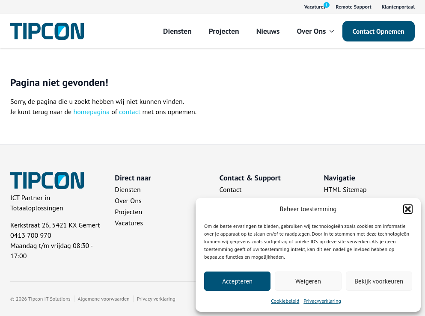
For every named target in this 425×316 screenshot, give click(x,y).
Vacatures (129, 223)
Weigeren (308, 281)
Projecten (224, 31)
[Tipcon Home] (47, 31)
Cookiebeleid (285, 301)
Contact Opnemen (379, 31)
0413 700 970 (30, 235)
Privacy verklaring (156, 298)
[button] (408, 209)
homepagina (91, 111)
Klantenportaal (398, 6)
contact (129, 111)
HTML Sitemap (345, 189)
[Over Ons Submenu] (334, 31)
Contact (231, 189)
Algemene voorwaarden (104, 298)
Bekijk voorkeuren (378, 281)
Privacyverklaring (322, 301)
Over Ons (311, 31)
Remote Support (354, 6)
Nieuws (268, 31)
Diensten (177, 31)
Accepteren (237, 281)
